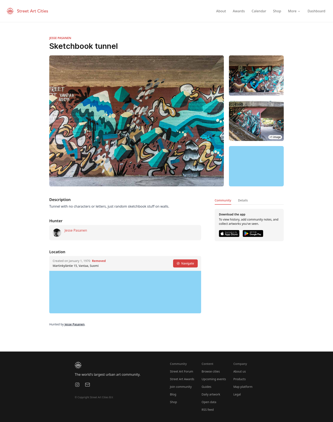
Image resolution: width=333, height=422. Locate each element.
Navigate (185, 263)
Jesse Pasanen (76, 230)
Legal (237, 394)
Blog (173, 394)
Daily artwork (211, 394)
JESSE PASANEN (60, 38)
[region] (256, 166)
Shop (173, 402)
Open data (209, 402)
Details (243, 200)
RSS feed (208, 410)
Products (239, 379)
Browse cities (211, 371)
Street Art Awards (182, 379)
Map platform (243, 387)
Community (223, 200)
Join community (181, 387)
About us (239, 371)
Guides (206, 387)
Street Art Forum (181, 371)
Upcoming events (214, 379)
